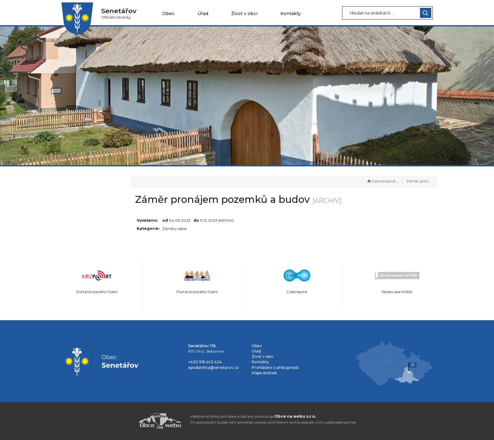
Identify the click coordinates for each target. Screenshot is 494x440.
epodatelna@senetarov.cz (213, 367)
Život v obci (244, 13)
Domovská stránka (382, 181)
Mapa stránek (264, 372)
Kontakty (290, 13)
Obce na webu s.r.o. (295, 416)
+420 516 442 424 (205, 361)
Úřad (203, 13)
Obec (168, 13)
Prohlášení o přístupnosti (275, 367)
